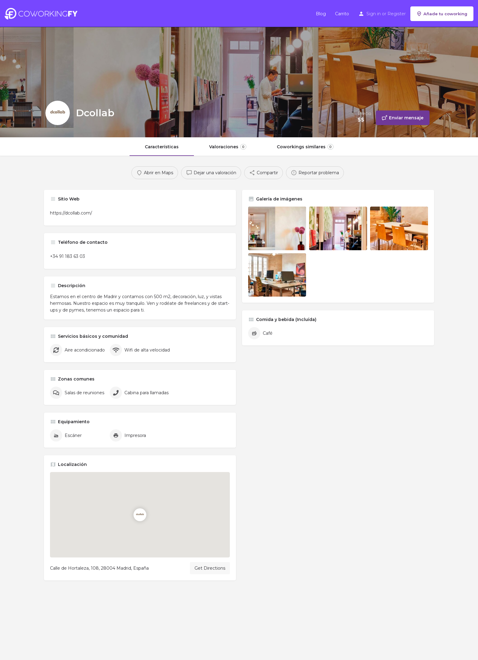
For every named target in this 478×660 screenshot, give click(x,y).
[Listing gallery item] (277, 228)
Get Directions (209, 568)
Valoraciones (227, 147)
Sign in (373, 13)
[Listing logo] (57, 113)
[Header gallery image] (79, 68)
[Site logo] (42, 13)
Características (162, 147)
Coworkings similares (305, 147)
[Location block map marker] (140, 514)
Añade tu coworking (441, 13)
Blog (321, 13)
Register (396, 13)
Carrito (342, 13)
